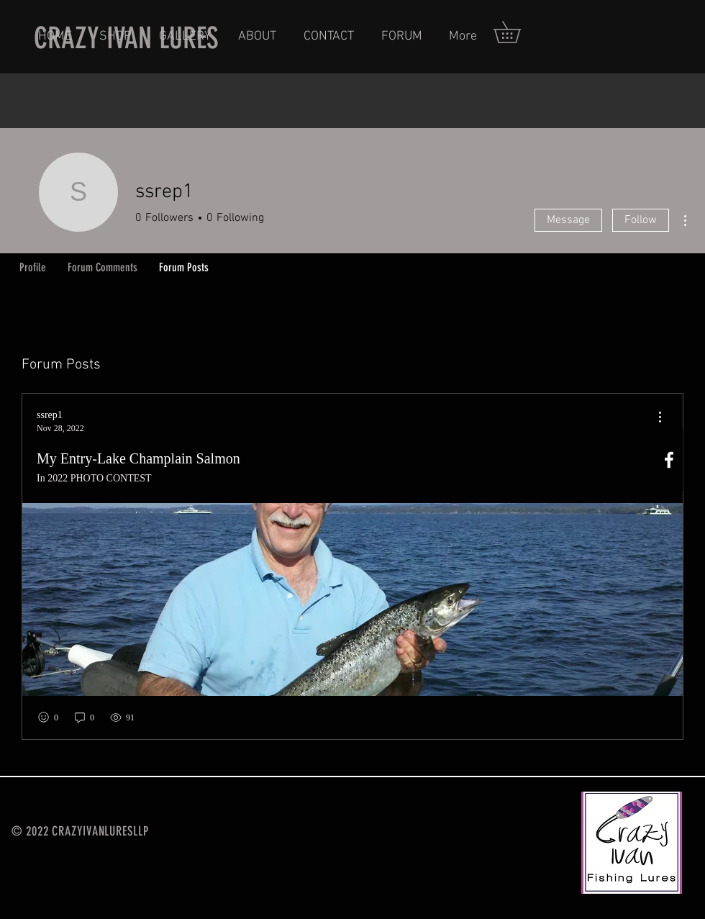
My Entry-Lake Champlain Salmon (138, 458)
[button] (518, 32)
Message (568, 220)
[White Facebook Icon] (669, 460)
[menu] (659, 417)
